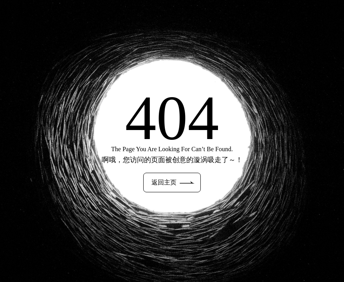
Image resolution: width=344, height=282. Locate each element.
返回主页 (173, 182)
